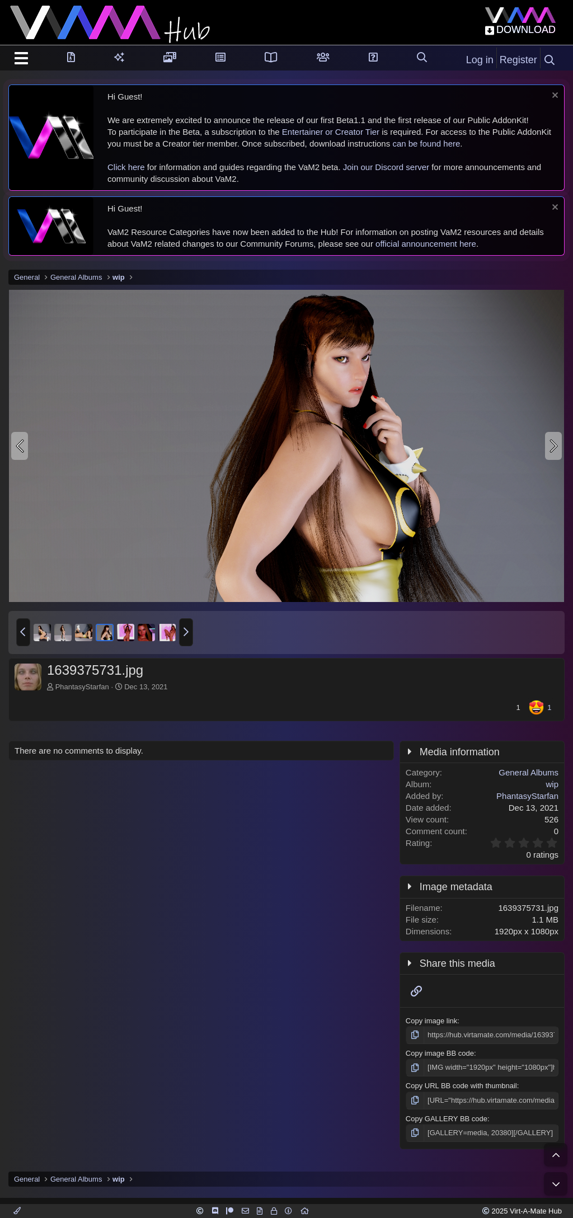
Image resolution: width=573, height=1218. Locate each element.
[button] (23, 632)
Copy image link (432, 1021)
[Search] (549, 60)
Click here (126, 167)
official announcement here (425, 243)
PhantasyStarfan (82, 687)
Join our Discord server (386, 167)
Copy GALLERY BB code (446, 1118)
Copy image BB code (440, 1053)
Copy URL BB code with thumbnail (461, 1085)
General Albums (528, 772)
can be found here (426, 143)
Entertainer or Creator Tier (330, 132)
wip (552, 784)
